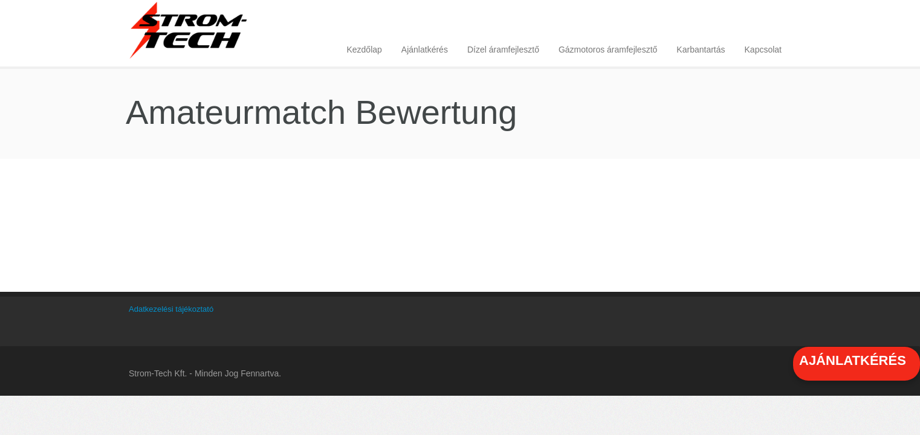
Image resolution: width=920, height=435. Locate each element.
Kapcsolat (763, 49)
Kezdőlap (363, 49)
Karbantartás (700, 49)
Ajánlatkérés (424, 49)
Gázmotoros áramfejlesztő (608, 49)
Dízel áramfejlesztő (503, 49)
